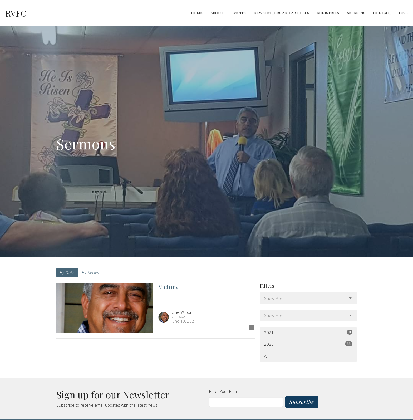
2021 (308, 332)
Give (403, 13)
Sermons (356, 13)
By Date (67, 272)
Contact (382, 13)
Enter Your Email (223, 391)
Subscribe (301, 401)
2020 (308, 344)
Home (197, 13)
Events (238, 13)
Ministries (328, 13)
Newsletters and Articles (281, 13)
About (216, 13)
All (266, 356)
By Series (90, 272)
